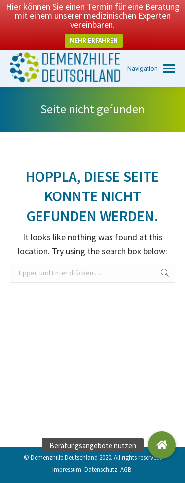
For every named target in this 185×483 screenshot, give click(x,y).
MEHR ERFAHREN (94, 40)
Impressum (66, 469)
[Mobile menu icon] (151, 69)
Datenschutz (100, 469)
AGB (125, 469)
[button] (162, 445)
